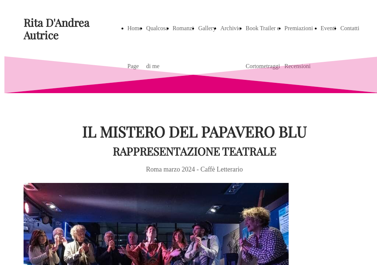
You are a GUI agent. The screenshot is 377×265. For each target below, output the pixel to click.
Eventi (328, 28)
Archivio (230, 28)
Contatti (349, 28)
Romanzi (183, 28)
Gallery (207, 28)
